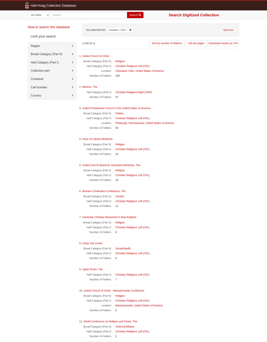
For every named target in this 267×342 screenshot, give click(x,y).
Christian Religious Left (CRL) (133, 66)
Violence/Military (125, 326)
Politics (120, 113)
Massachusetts (124, 305)
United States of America (149, 70)
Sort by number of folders (167, 43)
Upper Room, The (92, 269)
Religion (120, 61)
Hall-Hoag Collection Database (42, 5)
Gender (120, 196)
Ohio (131, 70)
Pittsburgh (121, 123)
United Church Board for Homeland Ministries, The (111, 165)
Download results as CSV (223, 43)
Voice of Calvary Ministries (97, 139)
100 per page (196, 43)
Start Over (228, 30)
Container (37, 79)
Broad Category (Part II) (46, 54)
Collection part (40, 70)
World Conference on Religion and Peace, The (110, 321)
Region (35, 46)
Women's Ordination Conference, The (104, 191)
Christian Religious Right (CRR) (134, 92)
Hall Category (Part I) (45, 62)
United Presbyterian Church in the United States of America (116, 108)
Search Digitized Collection (194, 15)
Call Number (39, 87)
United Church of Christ (95, 56)
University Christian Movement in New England (109, 217)
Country (36, 95)
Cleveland (121, 70)
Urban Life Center (92, 243)
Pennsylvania (136, 123)
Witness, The (89, 86)
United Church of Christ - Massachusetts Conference (114, 290)
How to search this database (49, 27)
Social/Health (123, 248)
